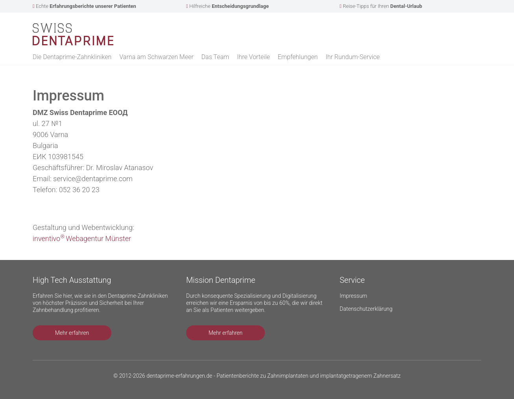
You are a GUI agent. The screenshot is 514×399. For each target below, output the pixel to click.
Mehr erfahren (72, 333)
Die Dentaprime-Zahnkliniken (72, 57)
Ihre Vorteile (253, 57)
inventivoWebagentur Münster (82, 238)
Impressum (353, 296)
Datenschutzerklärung (366, 309)
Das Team (215, 57)
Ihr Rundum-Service (352, 57)
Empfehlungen (298, 57)
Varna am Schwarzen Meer (156, 57)
